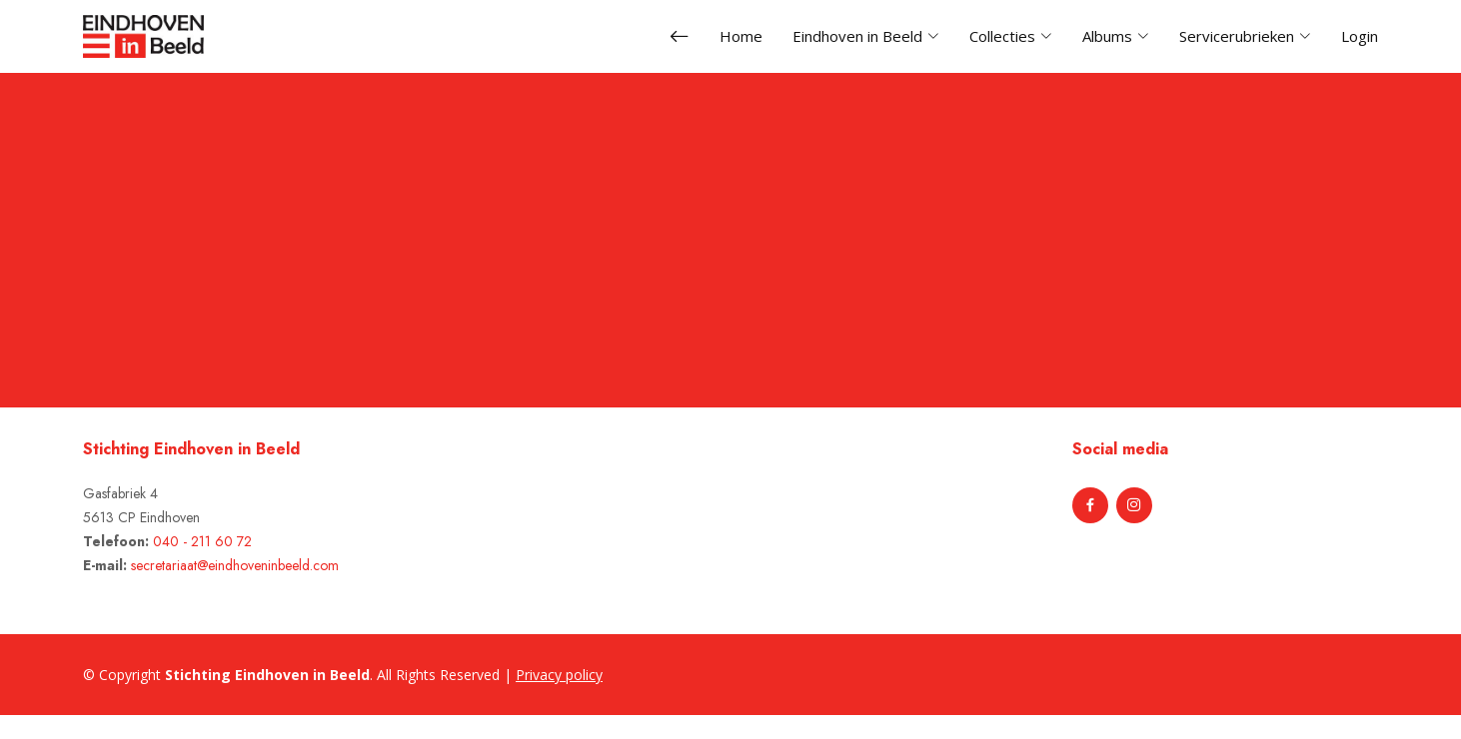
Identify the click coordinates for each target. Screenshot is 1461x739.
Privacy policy (559, 674)
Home (741, 36)
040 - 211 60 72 (202, 541)
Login (1359, 36)
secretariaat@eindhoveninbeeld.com (235, 565)
